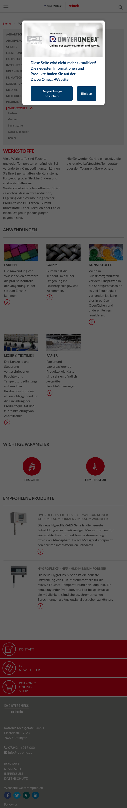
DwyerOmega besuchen (52, 93)
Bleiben (86, 93)
